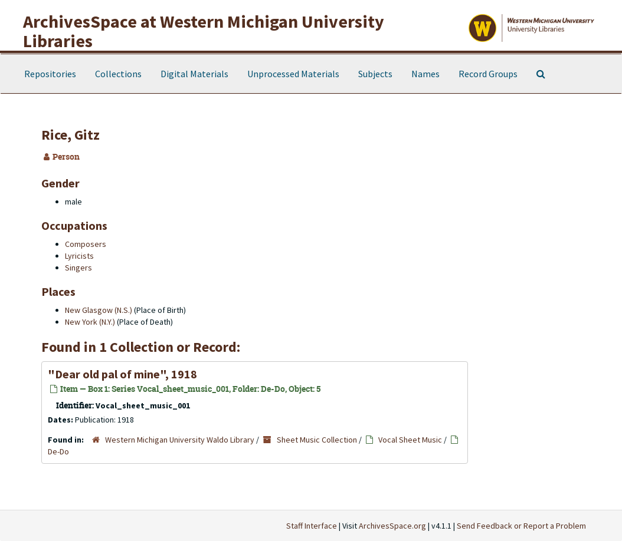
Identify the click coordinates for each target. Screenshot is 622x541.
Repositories (50, 74)
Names (425, 74)
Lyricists (79, 255)
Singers (78, 267)
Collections (118, 74)
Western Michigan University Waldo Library (179, 439)
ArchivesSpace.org (392, 525)
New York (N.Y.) (90, 321)
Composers (85, 244)
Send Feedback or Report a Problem (521, 525)
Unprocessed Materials (293, 74)
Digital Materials (194, 74)
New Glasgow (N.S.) (98, 310)
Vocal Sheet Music (410, 439)
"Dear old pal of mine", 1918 (122, 374)
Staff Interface (311, 525)
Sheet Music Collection (317, 439)
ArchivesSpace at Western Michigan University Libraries (203, 31)
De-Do (58, 451)
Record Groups (488, 74)
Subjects (375, 74)
